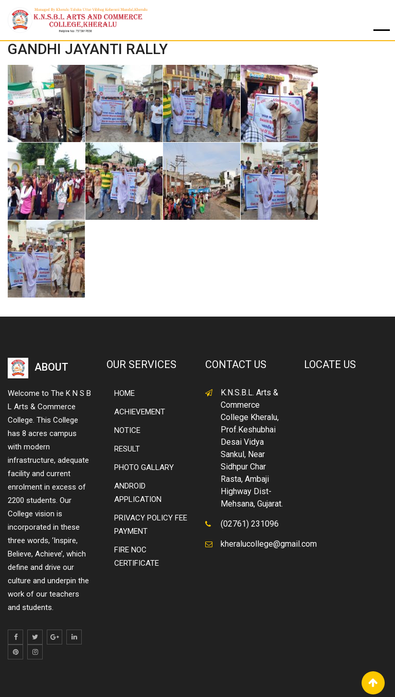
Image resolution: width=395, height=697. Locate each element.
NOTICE (127, 430)
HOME (124, 393)
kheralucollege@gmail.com (269, 544)
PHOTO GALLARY (144, 467)
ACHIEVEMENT (139, 411)
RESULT (127, 449)
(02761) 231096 (250, 524)
